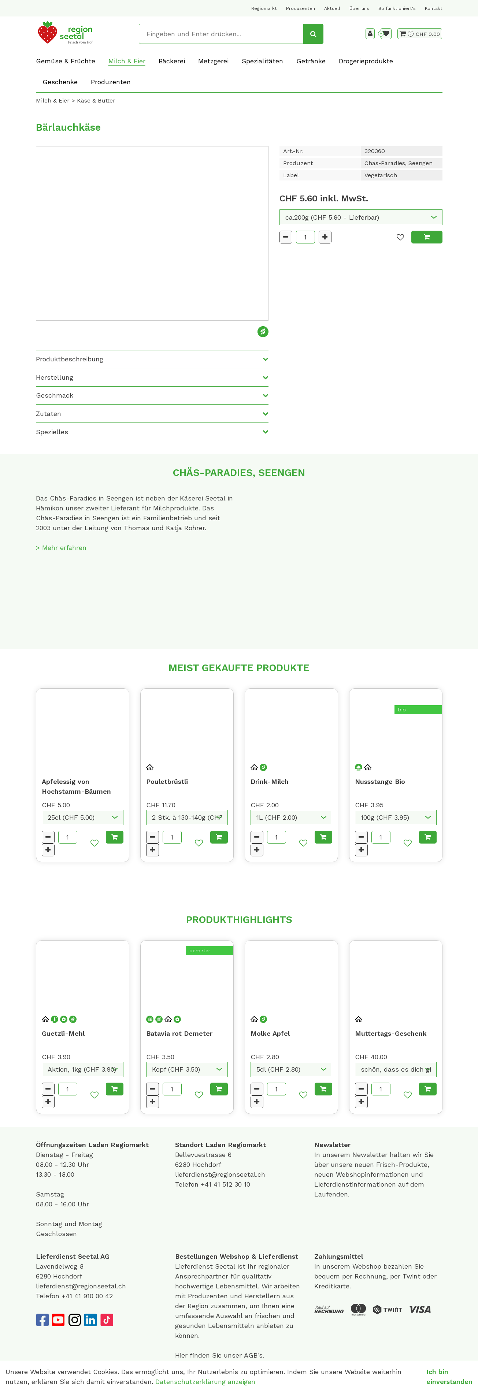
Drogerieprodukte (366, 61)
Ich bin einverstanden (449, 1376)
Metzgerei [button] (213, 61)
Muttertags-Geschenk (391, 1033)
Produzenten (300, 8)
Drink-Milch (270, 781)
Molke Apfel (270, 1033)
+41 (207, 1184)
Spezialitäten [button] (262, 61)
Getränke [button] (311, 61)
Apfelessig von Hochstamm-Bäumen (76, 786)
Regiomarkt (264, 8)
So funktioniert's (397, 8)
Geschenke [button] (60, 82)
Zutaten (48, 413)
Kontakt (433, 8)
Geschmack (54, 395)
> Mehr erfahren (61, 547)
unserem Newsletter (356, 1154)
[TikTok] (106, 1320)
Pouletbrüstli (167, 781)
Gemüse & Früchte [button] (65, 61)
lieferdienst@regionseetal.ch (220, 1174)
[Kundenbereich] (370, 34)
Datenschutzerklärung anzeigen (205, 1381)
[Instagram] (74, 1320)
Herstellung (54, 377)
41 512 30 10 (232, 1184)
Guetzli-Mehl (63, 1033)
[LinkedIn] (90, 1320)
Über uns (359, 8)
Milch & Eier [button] (126, 61)
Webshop (234, 1256)
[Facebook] (42, 1320)
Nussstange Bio (380, 781)
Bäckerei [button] (172, 61)
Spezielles (52, 432)
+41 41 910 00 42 (87, 1296)
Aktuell (332, 8)
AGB (250, 1355)
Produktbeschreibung (69, 359)
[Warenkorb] (406, 34)
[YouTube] (58, 1320)
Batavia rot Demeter (179, 1033)
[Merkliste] (386, 34)
